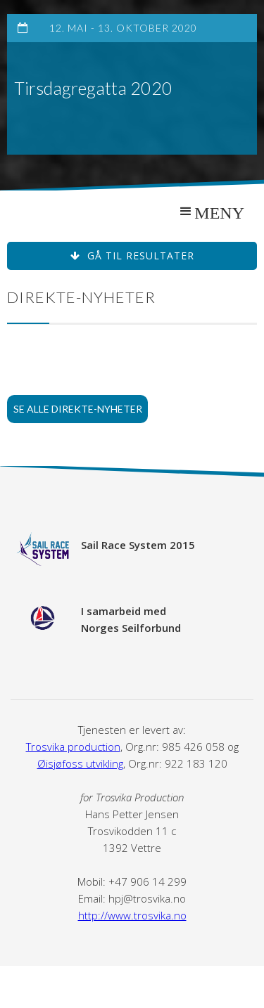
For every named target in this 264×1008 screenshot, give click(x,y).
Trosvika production (73, 746)
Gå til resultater (132, 255)
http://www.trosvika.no (132, 915)
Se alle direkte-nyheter (77, 409)
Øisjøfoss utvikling (80, 763)
